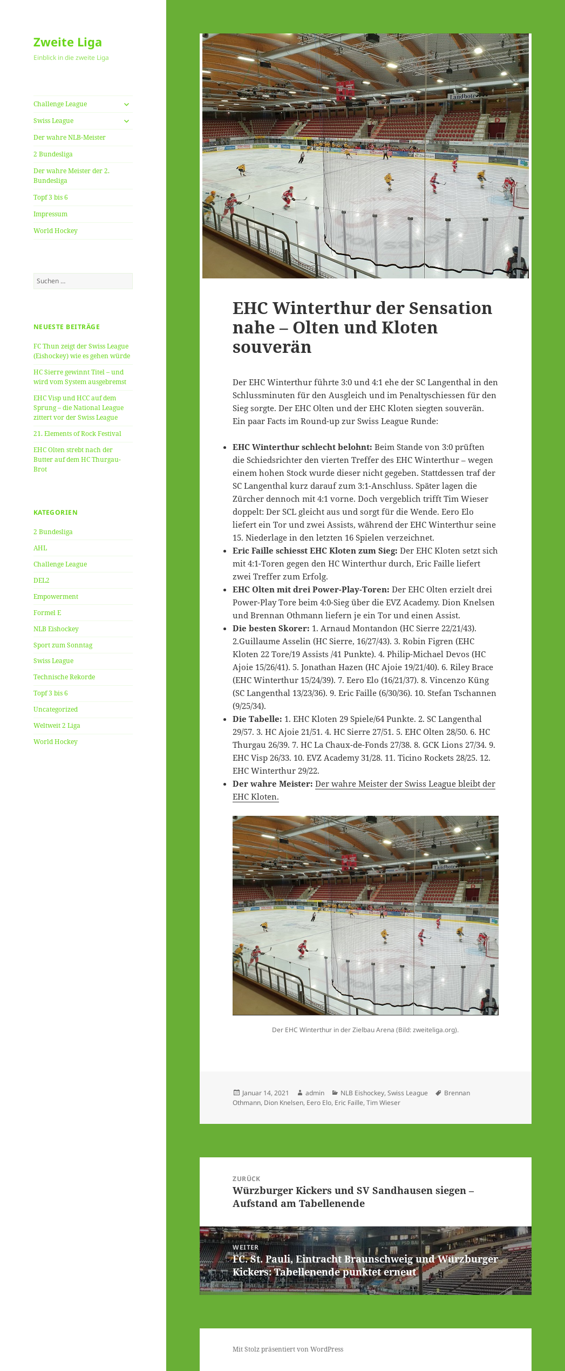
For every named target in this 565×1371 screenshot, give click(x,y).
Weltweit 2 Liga (56, 725)
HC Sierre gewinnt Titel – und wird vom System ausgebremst (79, 376)
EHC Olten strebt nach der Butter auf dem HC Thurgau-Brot (77, 459)
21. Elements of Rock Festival (77, 433)
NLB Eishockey (56, 628)
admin (314, 1092)
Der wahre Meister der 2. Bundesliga (71, 175)
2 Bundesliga (53, 154)
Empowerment (55, 596)
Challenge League (60, 103)
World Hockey (55, 230)
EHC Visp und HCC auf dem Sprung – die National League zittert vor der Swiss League (78, 407)
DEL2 (41, 580)
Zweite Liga (67, 41)
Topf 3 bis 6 (50, 197)
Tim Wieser (383, 1102)
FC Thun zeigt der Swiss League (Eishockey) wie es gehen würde (81, 351)
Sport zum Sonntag (62, 645)
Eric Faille (349, 1102)
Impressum (50, 214)
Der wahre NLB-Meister (69, 137)
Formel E (47, 612)
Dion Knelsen (283, 1102)
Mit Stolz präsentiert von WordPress (288, 1349)
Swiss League (53, 120)
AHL (40, 548)
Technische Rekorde (64, 676)
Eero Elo (319, 1102)
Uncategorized (55, 709)
